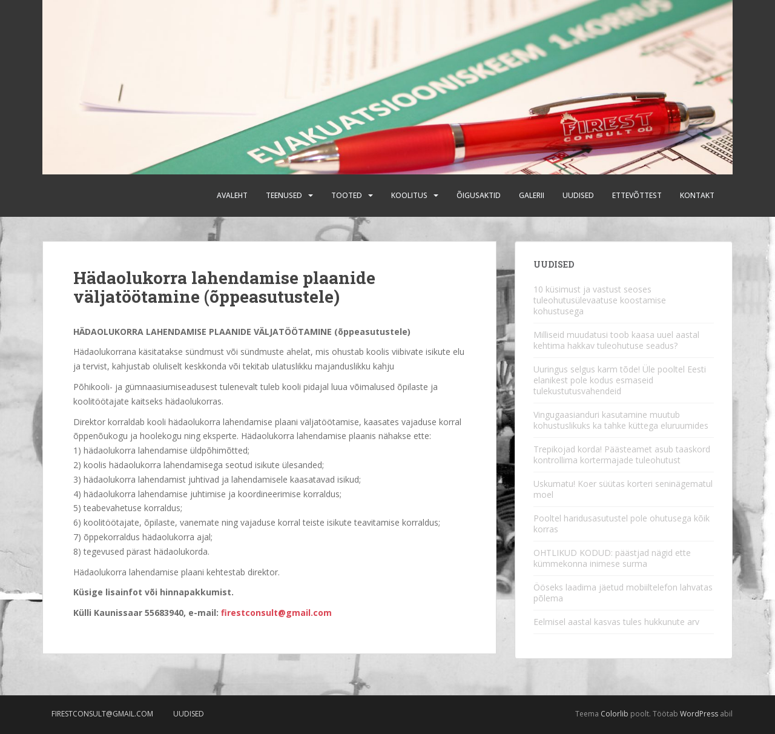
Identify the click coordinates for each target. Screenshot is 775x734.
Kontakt (697, 195)
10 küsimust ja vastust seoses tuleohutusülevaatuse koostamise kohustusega (599, 300)
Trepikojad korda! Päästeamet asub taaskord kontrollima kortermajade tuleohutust (621, 454)
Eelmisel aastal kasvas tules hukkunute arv (616, 621)
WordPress (699, 714)
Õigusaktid (479, 195)
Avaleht (232, 195)
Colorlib (614, 714)
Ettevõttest (637, 195)
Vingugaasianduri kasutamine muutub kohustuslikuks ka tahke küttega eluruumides (620, 420)
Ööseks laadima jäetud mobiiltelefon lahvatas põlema (623, 592)
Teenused (284, 195)
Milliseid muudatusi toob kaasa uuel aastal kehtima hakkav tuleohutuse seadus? (616, 340)
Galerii (531, 195)
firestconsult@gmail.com (276, 612)
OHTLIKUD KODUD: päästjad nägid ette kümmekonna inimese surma (612, 558)
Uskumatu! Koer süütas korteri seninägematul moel (623, 489)
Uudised (578, 195)
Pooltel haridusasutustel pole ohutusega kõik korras (621, 523)
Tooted (346, 195)
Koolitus (409, 195)
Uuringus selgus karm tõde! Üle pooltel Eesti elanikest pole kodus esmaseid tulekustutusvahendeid (619, 380)
